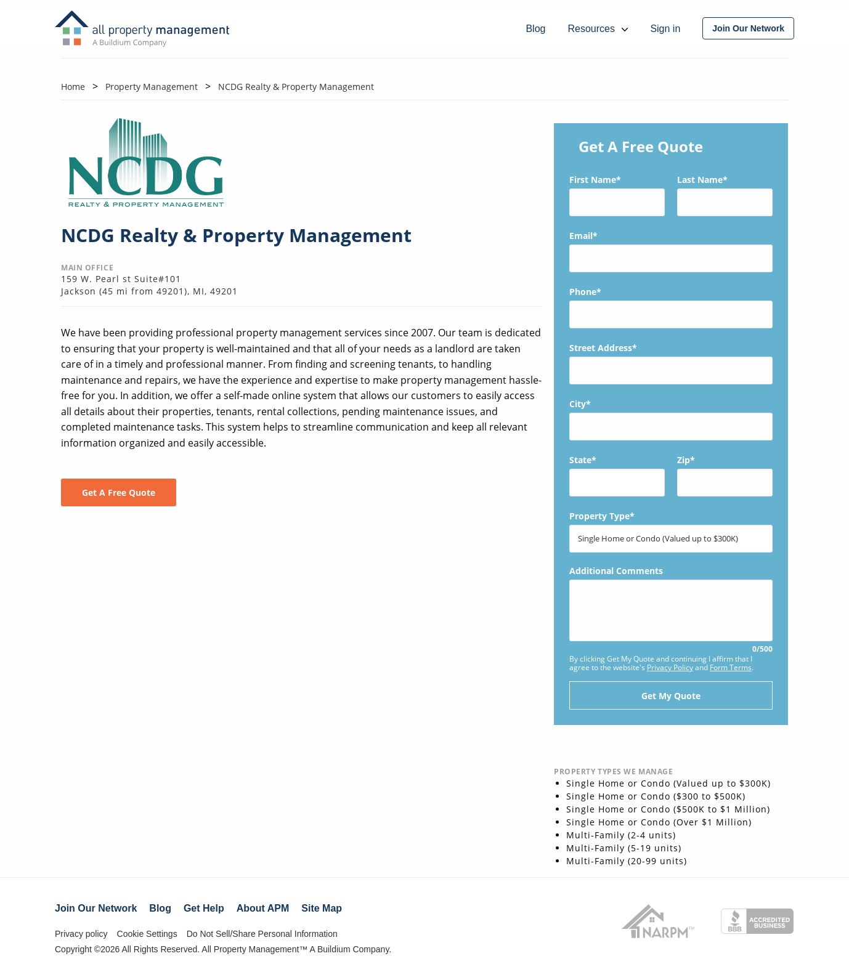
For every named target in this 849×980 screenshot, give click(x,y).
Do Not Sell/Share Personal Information (262, 934)
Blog (160, 908)
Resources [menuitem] (597, 28)
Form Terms (731, 667)
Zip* (725, 475)
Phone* (671, 307)
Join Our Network (96, 908)
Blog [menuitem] (535, 28)
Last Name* (725, 195)
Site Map (321, 908)
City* (671, 419)
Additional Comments (671, 610)
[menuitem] (748, 28)
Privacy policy (81, 934)
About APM (263, 908)
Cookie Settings (147, 934)
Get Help (204, 908)
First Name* (617, 195)
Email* (671, 251)
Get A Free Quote (118, 492)
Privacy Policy (670, 667)
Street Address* (671, 363)
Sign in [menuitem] (665, 28)
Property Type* (671, 531)
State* (617, 475)
